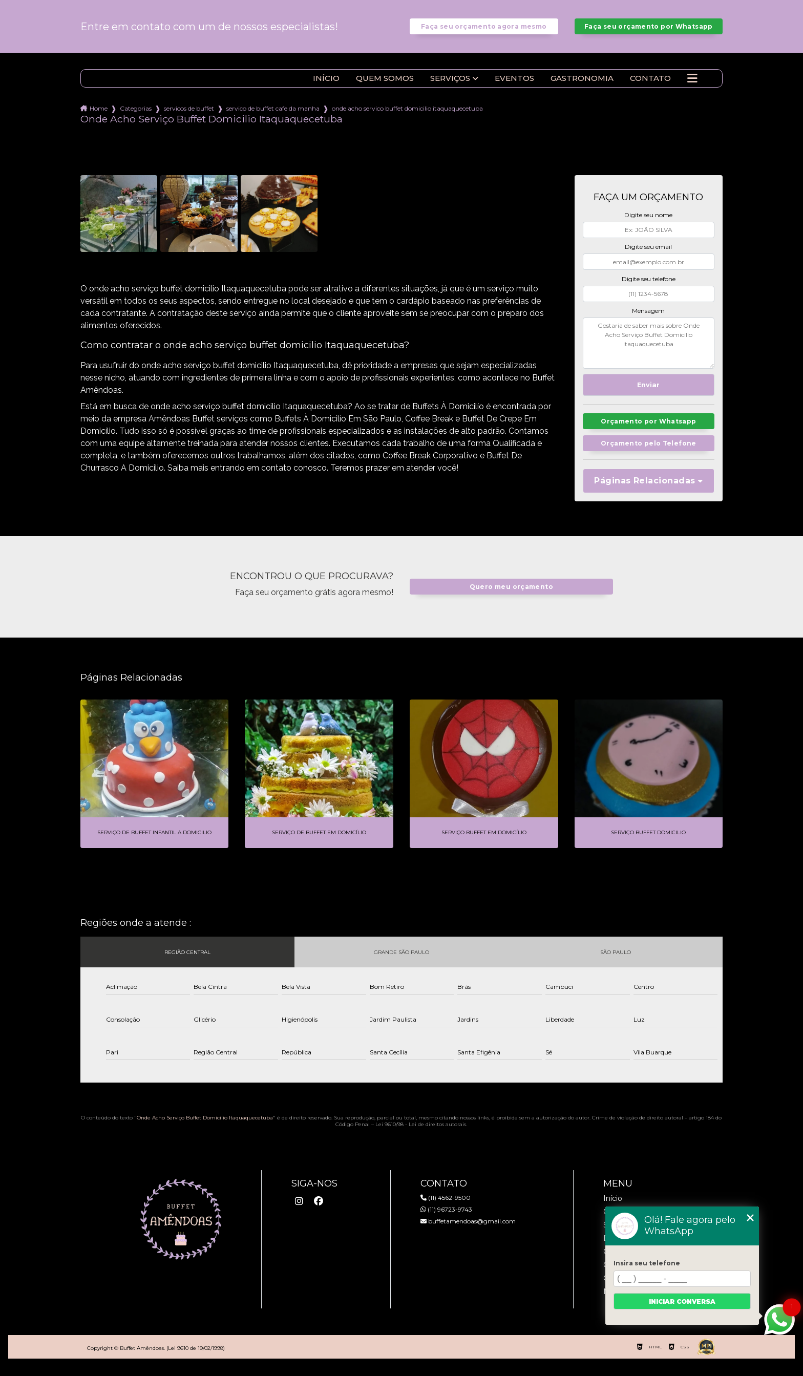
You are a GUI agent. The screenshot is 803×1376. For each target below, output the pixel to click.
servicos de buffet (189, 116)
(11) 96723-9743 (446, 1218)
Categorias (136, 116)
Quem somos (385, 86)
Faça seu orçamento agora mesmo (484, 30)
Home (99, 116)
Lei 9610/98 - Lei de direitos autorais (420, 1133)
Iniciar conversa (682, 1301)
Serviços (450, 86)
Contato (650, 86)
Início (326, 86)
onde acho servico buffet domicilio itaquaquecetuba (407, 116)
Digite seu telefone (648, 286)
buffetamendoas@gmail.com (468, 1230)
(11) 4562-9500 (445, 1207)
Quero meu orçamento (511, 596)
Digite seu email (648, 254)
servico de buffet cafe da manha (273, 116)
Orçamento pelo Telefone (648, 452)
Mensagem (648, 318)
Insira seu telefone (647, 1263)
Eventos (514, 86)
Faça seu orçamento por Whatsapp (648, 30)
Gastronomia (582, 86)
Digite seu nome (648, 222)
